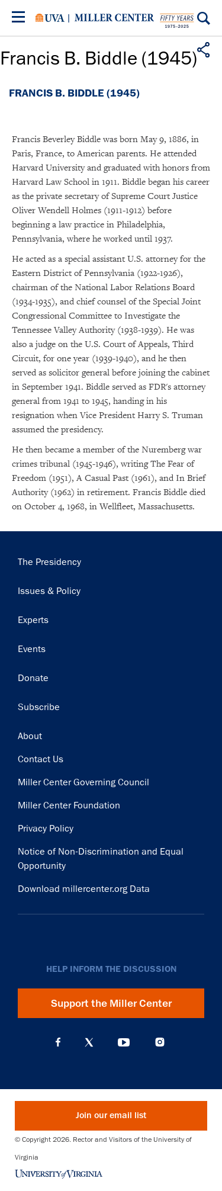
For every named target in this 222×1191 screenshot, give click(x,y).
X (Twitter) (89, 1042)
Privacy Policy (45, 828)
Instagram (160, 1042)
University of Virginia (50, 18)
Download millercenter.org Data (84, 889)
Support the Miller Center (111, 1003)
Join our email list (111, 1115)
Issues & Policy (49, 591)
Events (32, 649)
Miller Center (114, 18)
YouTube (124, 1042)
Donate (33, 678)
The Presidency (49, 562)
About (30, 736)
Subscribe (39, 707)
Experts (33, 620)
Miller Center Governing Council (83, 782)
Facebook (58, 1042)
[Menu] (21, 18)
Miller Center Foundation (69, 805)
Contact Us (40, 759)
